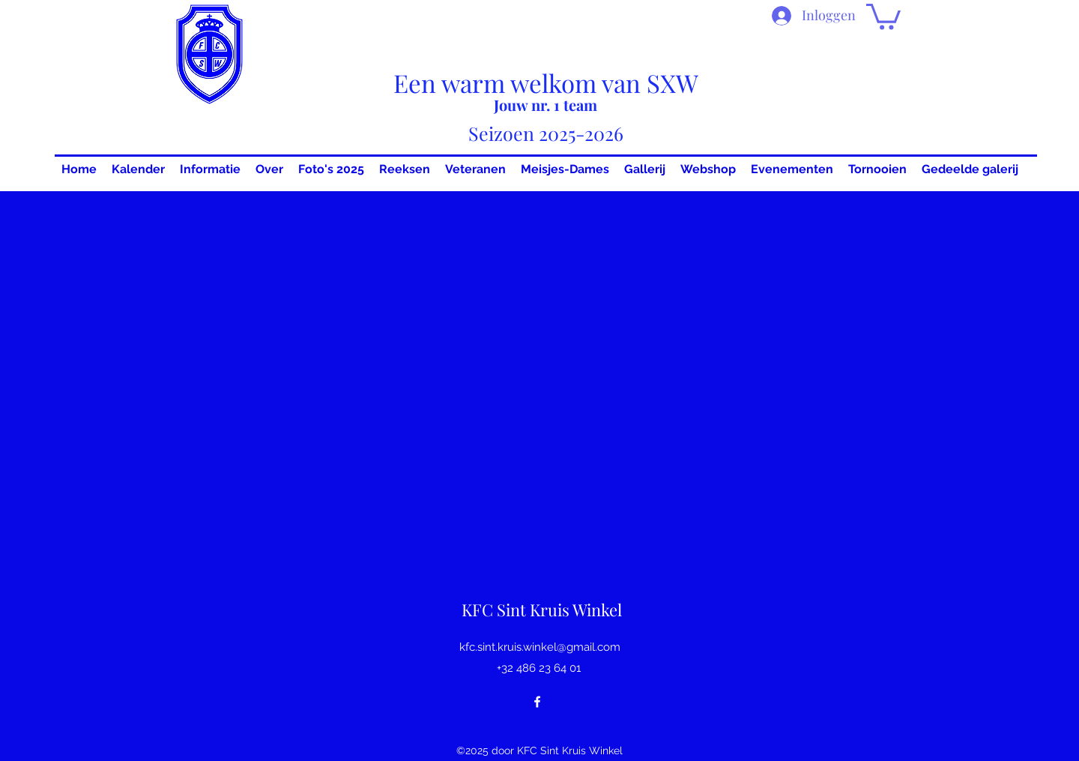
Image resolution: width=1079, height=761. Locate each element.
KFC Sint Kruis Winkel (542, 609)
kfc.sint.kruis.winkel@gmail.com (539, 647)
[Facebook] (537, 701)
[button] (883, 15)
